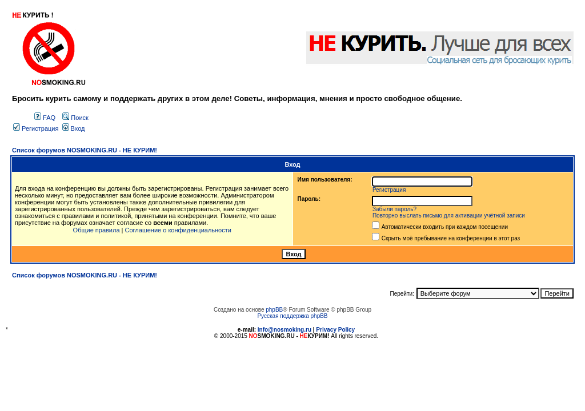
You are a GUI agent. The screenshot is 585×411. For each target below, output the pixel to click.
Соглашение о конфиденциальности (178, 230)
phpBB (274, 310)
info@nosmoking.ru (284, 330)
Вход (73, 128)
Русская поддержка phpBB (292, 316)
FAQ (44, 117)
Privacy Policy (335, 330)
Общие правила (96, 230)
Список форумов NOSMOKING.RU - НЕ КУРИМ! (84, 150)
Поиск (75, 117)
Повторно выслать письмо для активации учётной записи (448, 215)
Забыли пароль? (394, 209)
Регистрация (35, 128)
